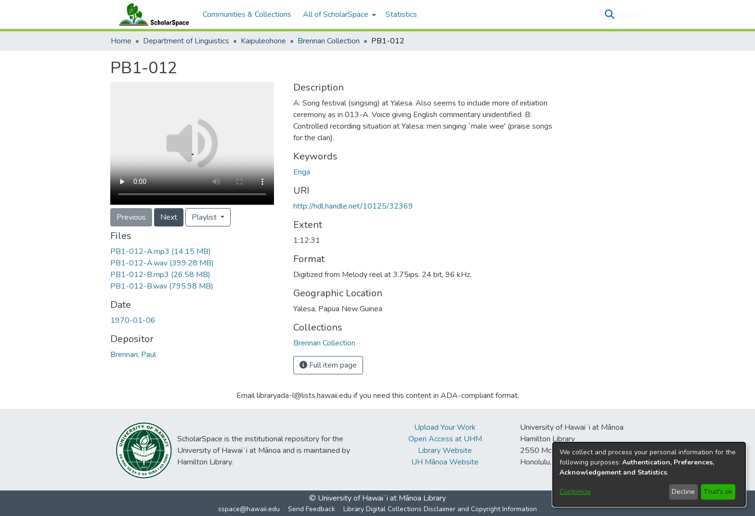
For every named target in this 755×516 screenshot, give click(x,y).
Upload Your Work (445, 427)
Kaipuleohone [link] (263, 41)
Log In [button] (629, 14)
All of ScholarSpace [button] (335, 14)
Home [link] (121, 41)
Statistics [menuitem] (401, 14)
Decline (683, 491)
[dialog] (649, 474)
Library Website (445, 450)
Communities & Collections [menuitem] (247, 14)
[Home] (151, 14)
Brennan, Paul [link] (133, 354)
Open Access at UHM (445, 439)
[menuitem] (338, 14)
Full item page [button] (328, 365)
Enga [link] (301, 172)
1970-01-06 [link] (133, 320)
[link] (160, 251)
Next (168, 217)
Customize (575, 491)
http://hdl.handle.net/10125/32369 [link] (353, 206)
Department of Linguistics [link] (186, 41)
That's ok (717, 491)
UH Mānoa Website (445, 462)
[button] (609, 14)
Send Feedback (311, 509)
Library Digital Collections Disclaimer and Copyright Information (440, 509)
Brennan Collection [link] (329, 41)
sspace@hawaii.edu (249, 509)
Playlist (205, 217)
